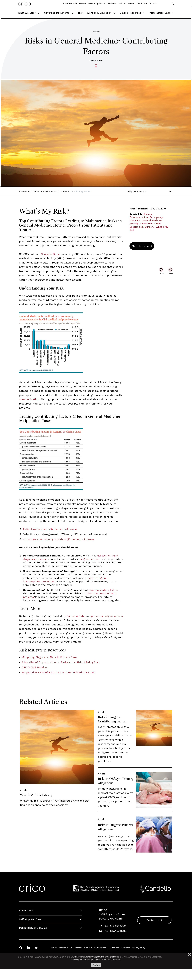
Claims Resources (132, 12)
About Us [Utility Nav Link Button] (141, 4)
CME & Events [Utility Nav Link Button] (126, 4)
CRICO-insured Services (95, 948)
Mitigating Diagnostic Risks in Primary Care (49, 657)
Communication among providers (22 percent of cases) (58, 539)
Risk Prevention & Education (96, 12)
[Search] (173, 3)
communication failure (103, 590)
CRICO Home (24, 191)
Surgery (149, 226)
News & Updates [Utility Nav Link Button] (96, 4)
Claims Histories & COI (61, 948)
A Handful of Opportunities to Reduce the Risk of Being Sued (61, 662)
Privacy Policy (138, 948)
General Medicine (152, 220)
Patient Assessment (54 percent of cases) (50, 529)
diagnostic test (89, 559)
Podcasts (112, 3)
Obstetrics (146, 223)
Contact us (153, 920)
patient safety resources (107, 616)
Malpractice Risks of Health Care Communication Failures (59, 672)
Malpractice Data (162, 12)
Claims (148, 214)
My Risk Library (140, 246)
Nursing (134, 223)
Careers (78, 948)
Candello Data (50, 254)
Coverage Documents (58, 12)
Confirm (96, 965)
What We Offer (28, 12)
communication (29, 399)
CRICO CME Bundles (34, 667)
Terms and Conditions (119, 948)
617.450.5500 (118, 926)
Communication (138, 217)
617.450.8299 (118, 930)
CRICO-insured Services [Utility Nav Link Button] (74, 4)
